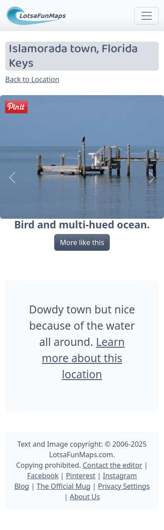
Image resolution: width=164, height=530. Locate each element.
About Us (85, 497)
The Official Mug (64, 486)
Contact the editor (112, 465)
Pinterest (80, 475)
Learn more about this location (83, 357)
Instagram (120, 475)
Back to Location (32, 79)
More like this (82, 242)
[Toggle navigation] (146, 16)
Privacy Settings (124, 486)
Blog (21, 486)
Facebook (43, 475)
